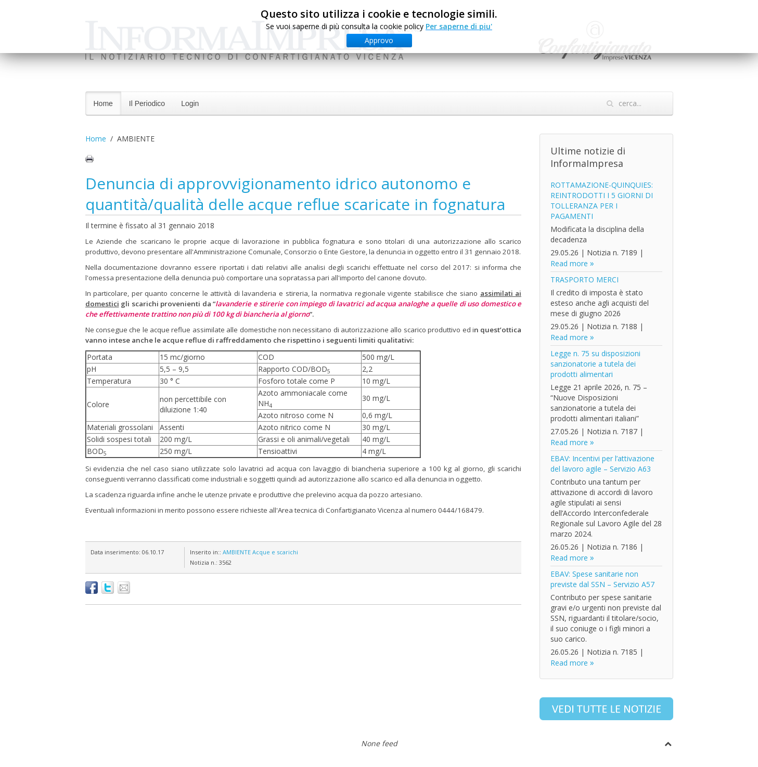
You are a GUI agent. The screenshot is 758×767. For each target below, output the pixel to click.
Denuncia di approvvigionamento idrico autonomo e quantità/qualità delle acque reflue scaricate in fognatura (295, 194)
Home (103, 103)
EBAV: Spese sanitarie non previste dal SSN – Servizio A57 (602, 579)
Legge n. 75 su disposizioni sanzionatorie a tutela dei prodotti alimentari (595, 363)
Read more (569, 263)
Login (190, 103)
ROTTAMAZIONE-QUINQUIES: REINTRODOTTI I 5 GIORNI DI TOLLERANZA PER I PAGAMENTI (601, 200)
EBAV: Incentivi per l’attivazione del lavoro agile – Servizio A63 (602, 463)
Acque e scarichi (275, 552)
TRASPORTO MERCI (584, 279)
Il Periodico (147, 103)
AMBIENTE (237, 552)
